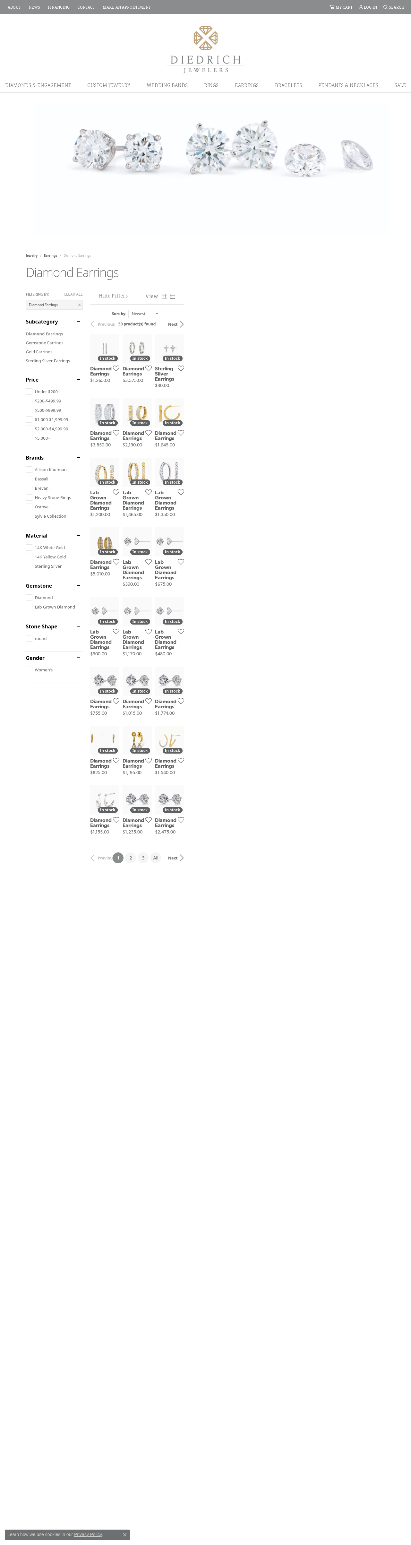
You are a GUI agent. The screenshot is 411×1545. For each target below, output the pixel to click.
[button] (341, 7)
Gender (35, 657)
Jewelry (32, 255)
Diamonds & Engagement (38, 85)
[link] (13, 7)
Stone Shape (41, 626)
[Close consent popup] (125, 1535)
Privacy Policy (88, 1534)
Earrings (247, 85)
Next (374, 324)
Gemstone (39, 585)
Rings (211, 85)
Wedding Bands (167, 85)
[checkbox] (42, 391)
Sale (400, 85)
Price (32, 379)
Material (36, 535)
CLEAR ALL (73, 294)
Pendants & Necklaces (348, 85)
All (256, 1317)
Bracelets (288, 85)
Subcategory (42, 321)
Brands (35, 457)
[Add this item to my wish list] (181, 435)
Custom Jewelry (108, 85)
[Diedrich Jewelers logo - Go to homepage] (206, 49)
